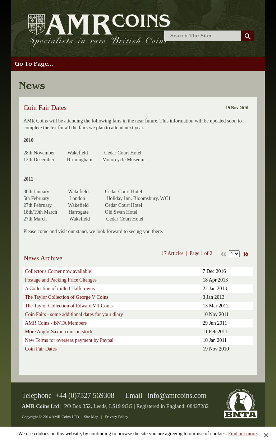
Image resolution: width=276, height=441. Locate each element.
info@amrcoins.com (177, 395)
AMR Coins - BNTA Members (56, 323)
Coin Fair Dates (41, 349)
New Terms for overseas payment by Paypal (69, 340)
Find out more (242, 433)
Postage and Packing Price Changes (61, 280)
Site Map (91, 416)
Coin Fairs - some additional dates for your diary (74, 314)
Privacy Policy (116, 416)
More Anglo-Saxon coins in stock (58, 331)
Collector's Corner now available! (59, 271)
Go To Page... (34, 64)
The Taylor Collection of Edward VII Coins (68, 305)
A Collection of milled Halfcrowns (60, 288)
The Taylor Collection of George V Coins (66, 297)
